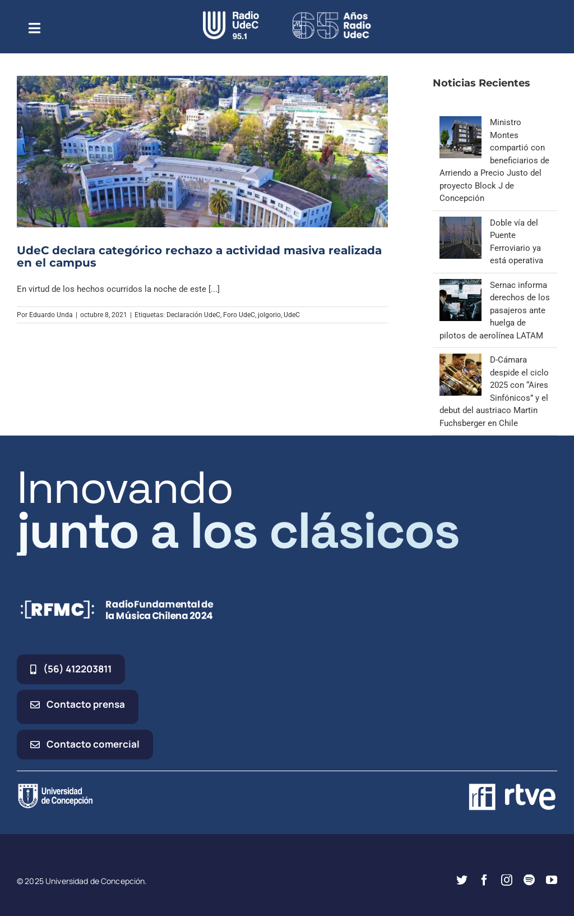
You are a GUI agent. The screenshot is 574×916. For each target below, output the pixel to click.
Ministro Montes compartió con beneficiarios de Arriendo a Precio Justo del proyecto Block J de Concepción (494, 160)
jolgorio (269, 315)
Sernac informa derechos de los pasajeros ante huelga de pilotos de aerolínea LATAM (494, 310)
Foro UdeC (239, 315)
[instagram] (506, 880)
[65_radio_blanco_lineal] (332, 15)
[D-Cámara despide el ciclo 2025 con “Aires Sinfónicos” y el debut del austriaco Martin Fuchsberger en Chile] (460, 360)
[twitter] (461, 880)
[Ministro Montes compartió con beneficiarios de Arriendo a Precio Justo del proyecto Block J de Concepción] (460, 122)
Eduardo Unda (51, 315)
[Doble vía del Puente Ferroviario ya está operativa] (460, 223)
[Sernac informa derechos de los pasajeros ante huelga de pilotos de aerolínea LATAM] (460, 285)
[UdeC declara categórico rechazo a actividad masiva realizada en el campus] (202, 151)
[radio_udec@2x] (231, 15)
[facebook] (484, 880)
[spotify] (529, 880)
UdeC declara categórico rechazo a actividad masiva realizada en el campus (199, 256)
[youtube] (551, 880)
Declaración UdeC (193, 315)
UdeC (292, 315)
